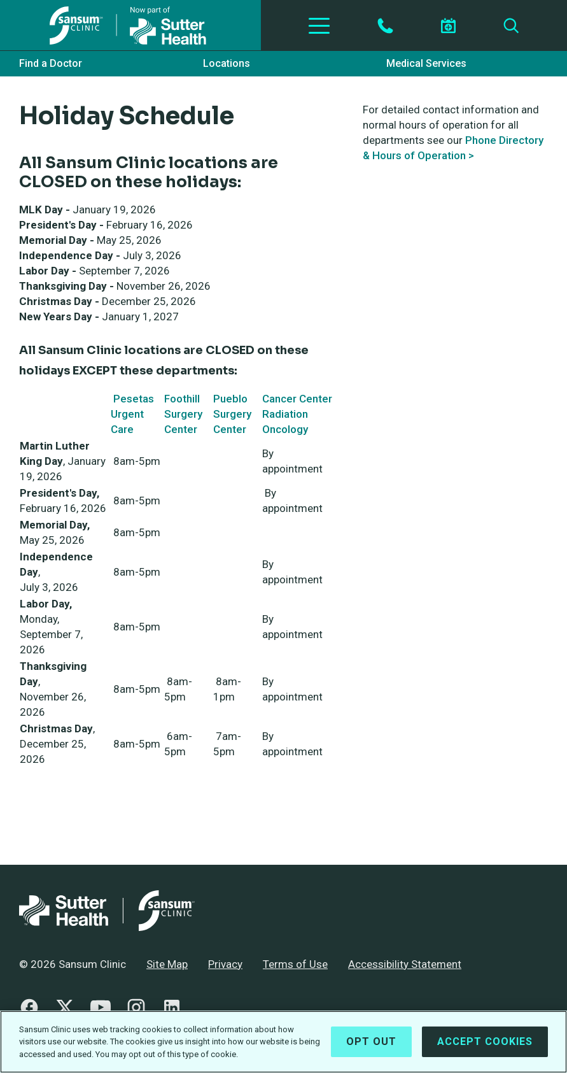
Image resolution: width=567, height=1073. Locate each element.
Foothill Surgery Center (183, 414)
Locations (226, 63)
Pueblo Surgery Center (232, 414)
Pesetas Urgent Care (132, 414)
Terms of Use (295, 964)
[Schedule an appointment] (448, 26)
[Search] (511, 26)
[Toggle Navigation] (319, 25)
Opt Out (371, 1046)
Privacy (225, 964)
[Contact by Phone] (385, 26)
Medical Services (426, 63)
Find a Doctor (50, 63)
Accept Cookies (485, 1046)
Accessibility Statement (404, 964)
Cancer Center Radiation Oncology (297, 414)
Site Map (167, 964)
